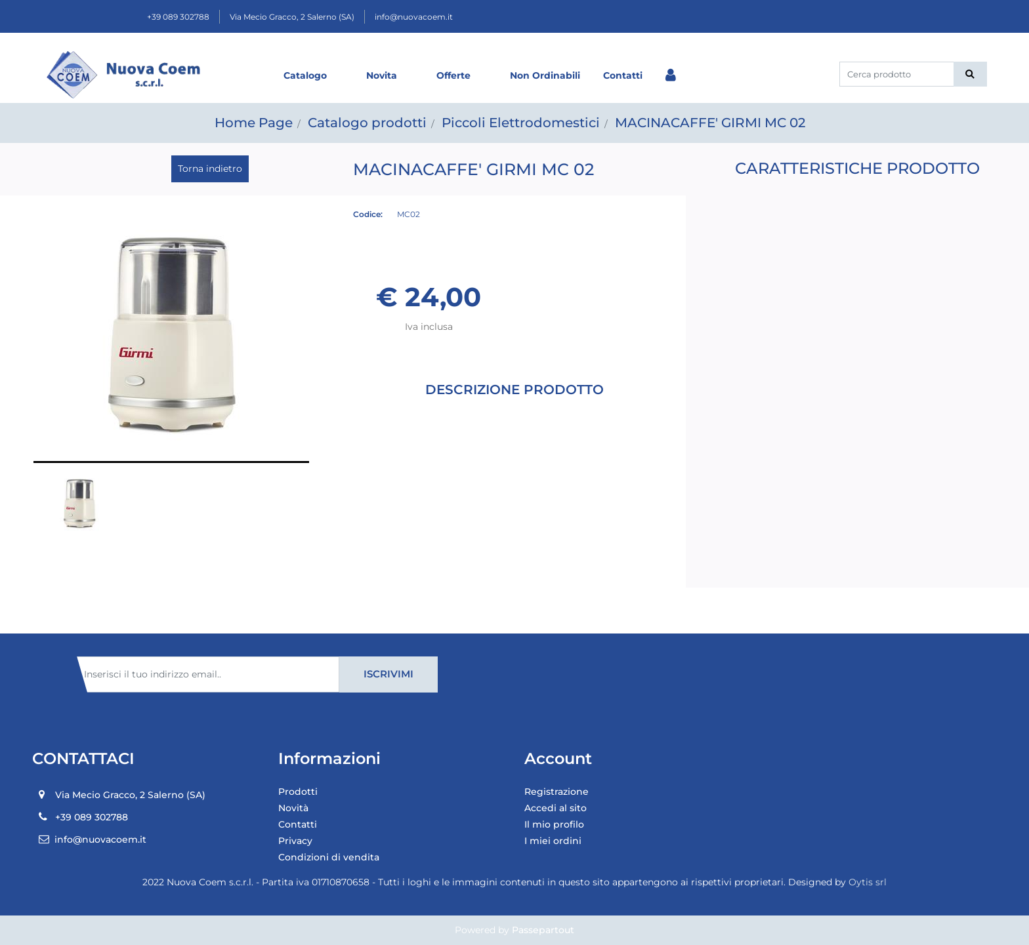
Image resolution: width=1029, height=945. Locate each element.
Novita (381, 75)
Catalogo (305, 75)
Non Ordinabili (545, 75)
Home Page (254, 123)
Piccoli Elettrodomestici (521, 123)
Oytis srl (868, 882)
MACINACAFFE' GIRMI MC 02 (710, 123)
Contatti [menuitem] (297, 824)
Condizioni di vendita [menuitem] (328, 857)
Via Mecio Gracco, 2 (292, 17)
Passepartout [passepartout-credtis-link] (543, 930)
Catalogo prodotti (367, 123)
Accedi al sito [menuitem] (555, 808)
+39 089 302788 (178, 17)
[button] (970, 74)
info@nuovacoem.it (414, 17)
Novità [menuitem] (293, 808)
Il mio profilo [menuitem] (554, 824)
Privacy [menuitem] (295, 841)
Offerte (453, 75)
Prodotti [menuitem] (298, 791)
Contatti (622, 75)
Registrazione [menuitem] (556, 791)
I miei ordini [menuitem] (552, 841)
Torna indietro (210, 168)
